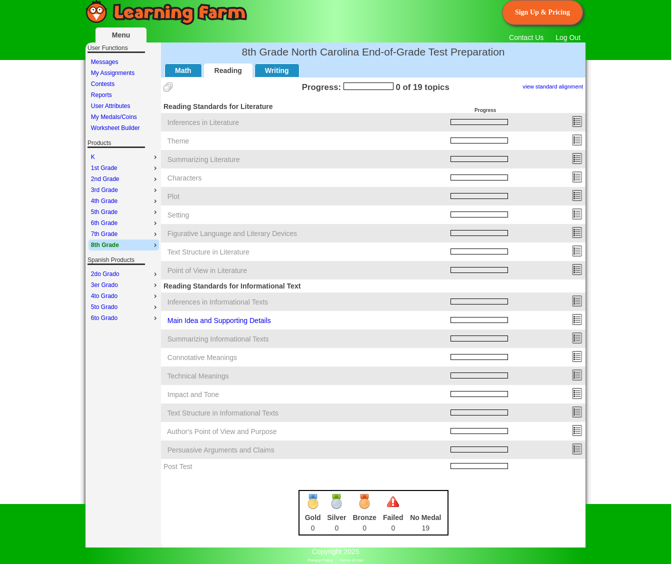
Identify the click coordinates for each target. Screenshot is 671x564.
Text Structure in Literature (209, 252)
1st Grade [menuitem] (125, 168)
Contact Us (526, 38)
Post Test (178, 466)
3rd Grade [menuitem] (125, 190)
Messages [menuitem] (104, 62)
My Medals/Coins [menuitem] (114, 117)
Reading (228, 70)
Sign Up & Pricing (542, 12)
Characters (185, 178)
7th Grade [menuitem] (125, 234)
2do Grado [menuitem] (125, 274)
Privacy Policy (320, 560)
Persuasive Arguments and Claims (221, 450)
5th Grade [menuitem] (125, 212)
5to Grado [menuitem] (125, 307)
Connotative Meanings (202, 358)
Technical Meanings (198, 376)
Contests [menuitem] (102, 84)
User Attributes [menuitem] (110, 106)
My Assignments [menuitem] (112, 73)
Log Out (568, 38)
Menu (121, 35)
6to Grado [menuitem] (125, 318)
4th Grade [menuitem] (125, 201)
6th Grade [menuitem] (125, 223)
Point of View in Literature (207, 270)
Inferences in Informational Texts (218, 302)
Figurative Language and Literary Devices (232, 234)
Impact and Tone (193, 394)
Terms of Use (351, 560)
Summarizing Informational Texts (218, 339)
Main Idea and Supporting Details (219, 320)
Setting (179, 215)
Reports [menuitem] (101, 95)
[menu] (124, 95)
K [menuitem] (125, 157)
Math (183, 70)
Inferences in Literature (203, 122)
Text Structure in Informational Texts (223, 413)
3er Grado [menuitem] (125, 285)
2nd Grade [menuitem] (125, 179)
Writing (277, 70)
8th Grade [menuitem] (125, 245)
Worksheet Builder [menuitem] (115, 128)
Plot (174, 196)
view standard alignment (552, 87)
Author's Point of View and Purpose (222, 432)
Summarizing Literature (204, 160)
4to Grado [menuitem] (125, 296)
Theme (179, 141)
